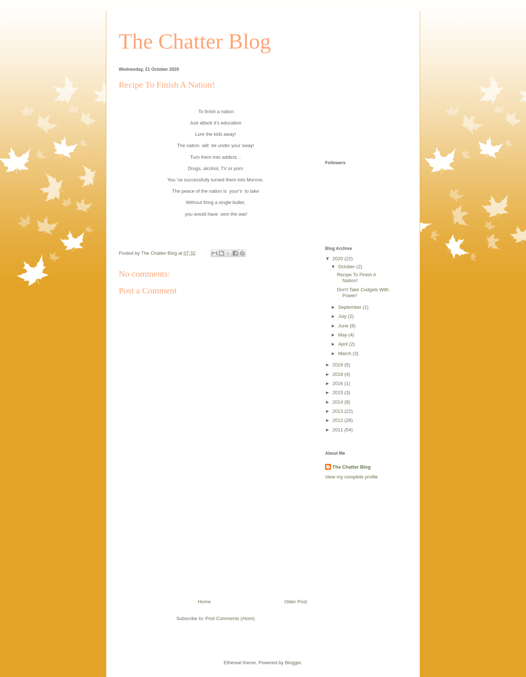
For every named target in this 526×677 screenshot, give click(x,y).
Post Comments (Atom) (230, 618)
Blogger (293, 662)
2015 (338, 392)
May (343, 335)
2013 (338, 411)
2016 (338, 383)
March (345, 353)
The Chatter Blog (195, 41)
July (343, 316)
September (350, 307)
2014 (338, 402)
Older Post (296, 601)
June (344, 325)
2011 (338, 429)
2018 (338, 374)
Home (204, 601)
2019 (338, 365)
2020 (338, 258)
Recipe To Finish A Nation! (356, 277)
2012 (338, 420)
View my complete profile (351, 477)
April (343, 344)
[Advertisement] (215, 527)
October (347, 266)
